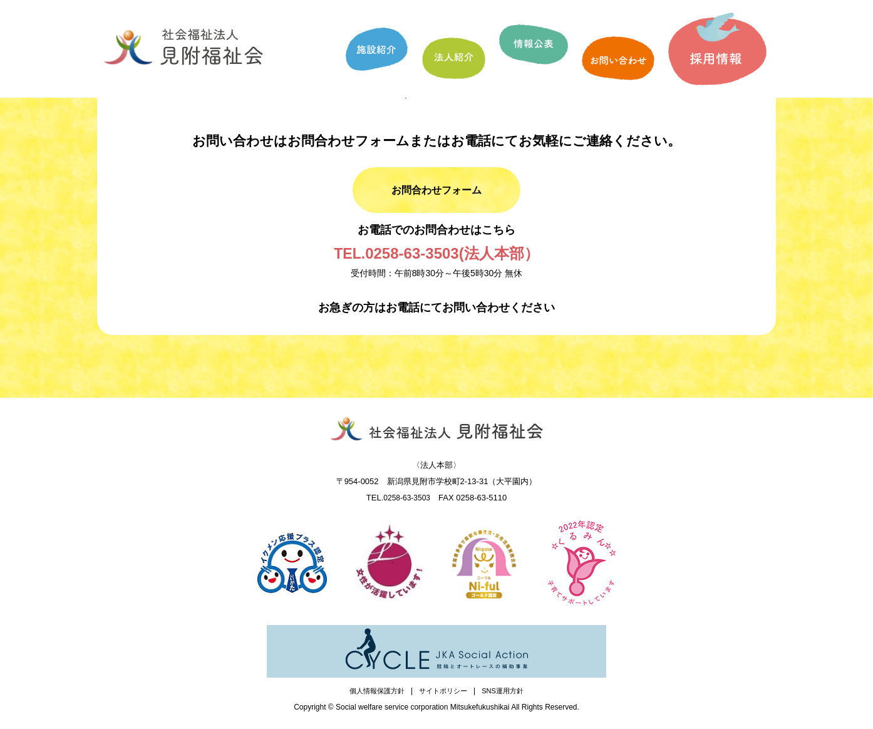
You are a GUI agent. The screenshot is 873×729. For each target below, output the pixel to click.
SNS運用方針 (507, 698)
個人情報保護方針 (373, 698)
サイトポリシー (444, 698)
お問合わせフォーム (437, 194)
